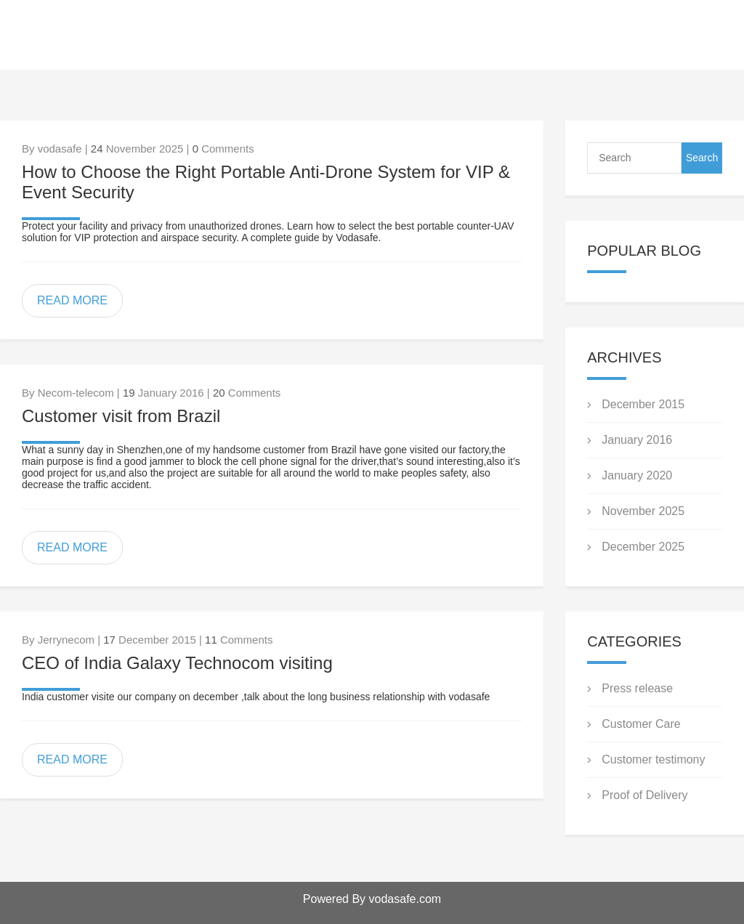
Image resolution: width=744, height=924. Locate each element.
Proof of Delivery (644, 795)
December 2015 (643, 404)
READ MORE (72, 300)
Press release (637, 688)
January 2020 (637, 475)
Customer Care (641, 724)
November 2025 (643, 511)
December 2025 (643, 546)
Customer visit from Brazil (121, 416)
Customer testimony (653, 759)
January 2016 (637, 440)
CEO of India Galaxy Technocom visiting (177, 663)
